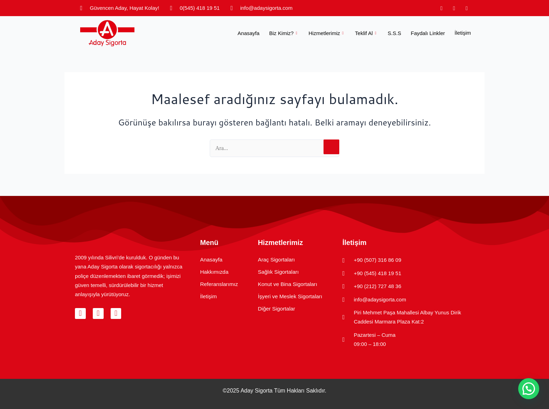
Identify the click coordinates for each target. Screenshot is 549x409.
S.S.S (396, 33)
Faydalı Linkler (429, 33)
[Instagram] (441, 8)
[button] (528, 388)
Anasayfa (256, 33)
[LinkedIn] (466, 8)
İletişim (462, 33)
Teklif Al (370, 33)
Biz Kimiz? (290, 33)
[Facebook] (454, 8)
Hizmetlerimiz (332, 33)
